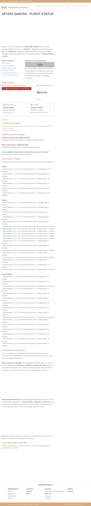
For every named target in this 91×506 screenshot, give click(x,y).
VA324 (15, 298)
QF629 (15, 253)
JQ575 (15, 193)
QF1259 (15, 217)
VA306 (15, 276)
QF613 (15, 231)
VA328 (15, 303)
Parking (62, 6)
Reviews (74, 6)
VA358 (15, 339)
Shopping (48, 496)
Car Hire (68, 6)
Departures (11, 493)
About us (36, 504)
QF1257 (15, 212)
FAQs (79, 6)
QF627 (15, 250)
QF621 (15, 238)
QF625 (15, 245)
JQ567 (15, 183)
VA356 (15, 334)
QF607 (15, 226)
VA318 (15, 288)
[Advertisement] (45, 31)
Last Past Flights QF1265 (10, 75)
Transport (48, 489)
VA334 (15, 312)
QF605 (15, 221)
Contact (31, 504)
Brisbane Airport (18, 7)
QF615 (15, 233)
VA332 (15, 308)
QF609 (15, 229)
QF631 (15, 257)
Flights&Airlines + (39, 6)
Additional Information (9, 68)
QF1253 (15, 207)
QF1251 (15, 202)
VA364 (15, 343)
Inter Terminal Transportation (54, 491)
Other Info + (86, 6)
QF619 (15, 236)
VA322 (15, 293)
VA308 (15, 281)
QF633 (15, 260)
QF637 (15, 269)
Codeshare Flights (8, 65)
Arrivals (10, 491)
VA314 (15, 286)
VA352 (15, 329)
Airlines (10, 498)
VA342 (15, 319)
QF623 (15, 241)
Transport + (55, 6)
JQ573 (15, 188)
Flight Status (6, 63)
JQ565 (15, 178)
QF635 (15, 265)
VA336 (15, 317)
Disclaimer (25, 504)
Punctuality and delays (9, 73)
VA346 (15, 324)
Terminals (48, 6)
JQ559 (15, 169)
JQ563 (15, 174)
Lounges (47, 498)
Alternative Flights (8, 70)
